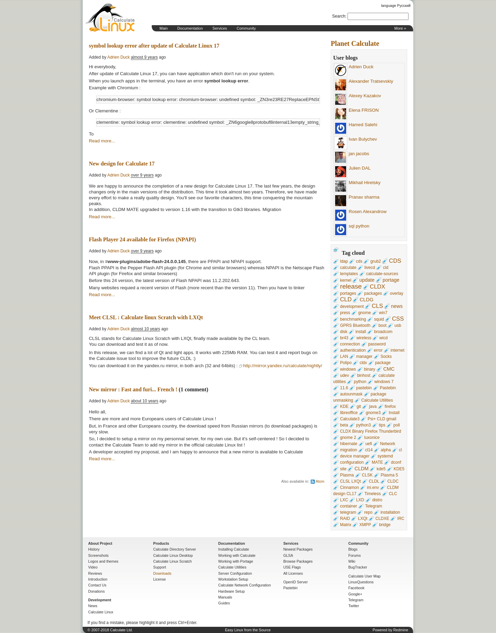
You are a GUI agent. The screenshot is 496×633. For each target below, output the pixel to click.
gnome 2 (348, 437)
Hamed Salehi (363, 124)
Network (387, 443)
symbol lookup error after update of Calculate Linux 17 (154, 46)
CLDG (366, 299)
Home (110, 17)
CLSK (367, 475)
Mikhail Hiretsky (364, 182)
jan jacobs (359, 153)
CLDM (361, 468)
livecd (369, 267)
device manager (354, 456)
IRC (400, 518)
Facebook (356, 588)
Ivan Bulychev (363, 139)
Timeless (372, 493)
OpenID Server (295, 582)
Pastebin (388, 387)
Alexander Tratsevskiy (371, 81)
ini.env (373, 487)
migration (348, 450)
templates (349, 273)
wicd (383, 337)
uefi (368, 443)
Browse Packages (297, 561)
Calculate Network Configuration (244, 585)
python (360, 381)
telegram (348, 512)
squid (379, 319)
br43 (344, 337)
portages (348, 293)
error (378, 350)
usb (397, 325)
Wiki (351, 561)
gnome (364, 312)
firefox (390, 406)
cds (359, 261)
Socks (386, 356)
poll (396, 425)
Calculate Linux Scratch (172, 561)
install (360, 331)
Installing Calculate (233, 549)
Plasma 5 (389, 475)
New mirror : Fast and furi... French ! (133, 389)
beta (344, 425)
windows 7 (384, 381)
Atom (320, 481)
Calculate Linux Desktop (173, 555)
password (377, 344)
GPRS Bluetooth (355, 325)
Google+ (355, 594)
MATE (377, 462)
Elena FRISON (364, 110)
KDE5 (399, 468)
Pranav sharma (364, 197)
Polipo (345, 362)
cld (385, 267)
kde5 (380, 468)
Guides (224, 603)
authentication (353, 350)
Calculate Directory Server (174, 549)
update (366, 280)
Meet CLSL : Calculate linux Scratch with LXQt (146, 317)
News (92, 606)
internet (397, 350)
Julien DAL (360, 168)
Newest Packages (297, 549)
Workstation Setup (233, 579)
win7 (383, 312)
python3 (363, 425)
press (345, 312)
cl (400, 450)
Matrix (345, 524)
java (372, 406)
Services (220, 28)
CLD (346, 299)
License (159, 579)
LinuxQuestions (360, 582)
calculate (348, 267)
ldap (344, 261)
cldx (363, 362)
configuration (352, 462)
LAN (344, 356)
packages (373, 293)
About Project (100, 543)
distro (377, 500)
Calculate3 (350, 418)
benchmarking (353, 319)
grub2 (375, 261)
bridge (384, 524)
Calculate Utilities (377, 400)
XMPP (365, 524)
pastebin (364, 387)
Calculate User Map (364, 576)
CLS (377, 306)
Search (338, 16)
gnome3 (373, 412)
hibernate (348, 443)
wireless (363, 337)
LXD (360, 500)
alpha (386, 450)
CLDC (393, 481)
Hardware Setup (231, 591)
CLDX (377, 286)
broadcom (383, 331)
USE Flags (292, 567)
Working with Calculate (237, 555)
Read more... (102, 140)
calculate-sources (382, 273)
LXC (344, 500)
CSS (398, 318)
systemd (385, 456)
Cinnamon (349, 487)
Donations (96, 591)
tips (382, 425)
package (383, 362)
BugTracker (357, 567)
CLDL (374, 481)
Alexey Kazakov (365, 95)
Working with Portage (235, 561)
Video (92, 567)
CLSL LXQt (350, 481)
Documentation (190, 28)
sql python (359, 226)
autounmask (351, 394)
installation (390, 512)
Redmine (400, 630)
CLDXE (382, 518)
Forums (354, 555)
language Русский (396, 5)
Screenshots (98, 555)
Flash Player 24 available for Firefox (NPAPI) (142, 239)
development (352, 306)
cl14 (369, 450)
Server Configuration (235, 573)
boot (382, 325)
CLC (393, 493)
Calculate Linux (100, 612)
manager (364, 356)
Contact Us (97, 585)
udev (344, 375)
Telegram (373, 506)
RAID (345, 518)
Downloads (162, 573)
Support (159, 567)
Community (246, 28)
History (94, 549)
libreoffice (349, 412)
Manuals (225, 597)
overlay (396, 293)
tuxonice (372, 437)
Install (394, 412)
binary (369, 369)
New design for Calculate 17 (122, 164)
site (343, 468)
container (348, 506)
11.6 (344, 387)
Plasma (347, 475)
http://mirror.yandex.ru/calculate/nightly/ (282, 365)
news (397, 306)
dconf (396, 462)
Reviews (95, 573)
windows (348, 369)
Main (163, 28)
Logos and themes (103, 561)
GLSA (288, 555)
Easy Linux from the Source (248, 630)
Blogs (353, 549)
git (358, 406)
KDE (344, 406)
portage (391, 280)
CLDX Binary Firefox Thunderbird (370, 431)
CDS (395, 261)
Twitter (353, 606)
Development (99, 600)
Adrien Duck (361, 66)
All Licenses (293, 573)
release (351, 286)
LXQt (362, 518)
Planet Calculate (355, 43)
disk (343, 331)
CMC (389, 369)
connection (350, 344)
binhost (364, 375)
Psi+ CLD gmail (382, 418)
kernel (345, 280)
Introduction (97, 579)
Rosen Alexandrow (367, 211)
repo (368, 512)
